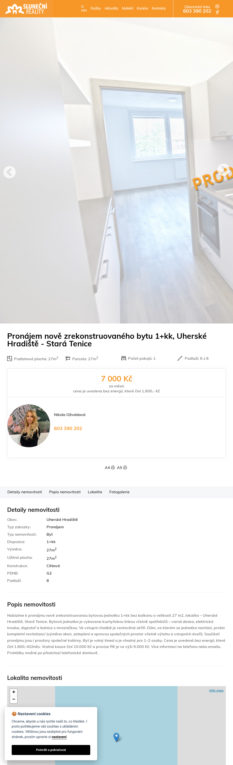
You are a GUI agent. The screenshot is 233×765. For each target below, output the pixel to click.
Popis (65, 492)
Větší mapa (216, 690)
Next (223, 170)
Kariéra (142, 8)
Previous (9, 173)
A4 (111, 468)
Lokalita (95, 492)
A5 (122, 468)
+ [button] (13, 692)
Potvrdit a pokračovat (51, 750)
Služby (95, 8)
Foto (119, 492)
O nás (84, 8)
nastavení (59, 737)
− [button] (13, 699)
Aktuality (111, 8)
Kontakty (159, 8)
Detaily (24, 492)
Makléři (127, 8)
